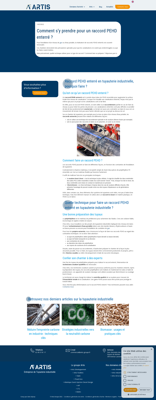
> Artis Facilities (78, 373)
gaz (61, 43)
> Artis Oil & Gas (116, 376)
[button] (77, 7)
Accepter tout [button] (130, 390)
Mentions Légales (111, 397)
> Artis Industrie (116, 373)
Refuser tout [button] (145, 390)
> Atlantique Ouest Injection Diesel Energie (78, 382)
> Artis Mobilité (116, 369)
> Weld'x (78, 392)
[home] (39, 7)
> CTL (78, 389)
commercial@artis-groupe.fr (80, 352)
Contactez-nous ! (40, 93)
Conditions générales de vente (74, 397)
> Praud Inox (78, 379)
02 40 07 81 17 (40, 352)
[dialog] (137, 372)
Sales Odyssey (31, 397)
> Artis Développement (78, 369)
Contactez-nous (122, 7)
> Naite (77, 376)
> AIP (78, 385)
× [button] (151, 349)
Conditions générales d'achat (94, 397)
